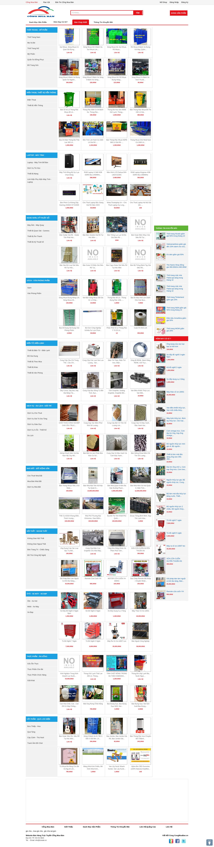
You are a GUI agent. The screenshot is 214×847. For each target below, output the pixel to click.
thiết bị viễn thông (35, 105)
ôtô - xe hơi (32, 601)
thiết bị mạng (32, 174)
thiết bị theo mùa (34, 362)
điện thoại (31, 100)
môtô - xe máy (33, 607)
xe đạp (30, 612)
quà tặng (31, 732)
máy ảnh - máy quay (35, 225)
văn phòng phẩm (34, 293)
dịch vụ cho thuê (34, 413)
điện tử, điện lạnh (35, 343)
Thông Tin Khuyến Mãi (103, 22)
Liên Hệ (169, 827)
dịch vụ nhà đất (34, 487)
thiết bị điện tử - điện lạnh (38, 350)
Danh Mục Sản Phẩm (91, 827)
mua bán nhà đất (34, 481)
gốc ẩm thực (32, 664)
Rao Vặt (46, 2)
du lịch (30, 435)
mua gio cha (38, 831)
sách (29, 288)
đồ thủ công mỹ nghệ (36, 555)
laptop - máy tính (35, 155)
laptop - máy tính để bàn (37, 162)
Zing (171, 841)
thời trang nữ (33, 48)
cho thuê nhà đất (34, 476)
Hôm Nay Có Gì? (61, 22)
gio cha (29, 831)
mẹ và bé (31, 43)
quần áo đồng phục (35, 60)
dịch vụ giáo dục (34, 424)
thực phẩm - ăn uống (37, 656)
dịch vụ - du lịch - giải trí (39, 406)
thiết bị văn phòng (35, 373)
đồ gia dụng (32, 356)
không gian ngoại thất (36, 544)
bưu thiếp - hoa (34, 726)
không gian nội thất (35, 538)
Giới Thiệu (68, 827)
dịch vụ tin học (33, 168)
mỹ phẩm (31, 54)
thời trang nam (33, 37)
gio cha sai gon (50, 831)
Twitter (184, 841)
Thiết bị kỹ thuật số (35, 242)
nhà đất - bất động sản (38, 468)
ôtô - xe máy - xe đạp (37, 594)
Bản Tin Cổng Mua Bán (64, 2)
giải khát (31, 680)
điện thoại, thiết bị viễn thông (41, 93)
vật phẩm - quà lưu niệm (38, 719)
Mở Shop (163, 2)
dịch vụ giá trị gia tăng (37, 419)
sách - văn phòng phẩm (38, 280)
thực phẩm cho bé (35, 669)
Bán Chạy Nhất (80, 22)
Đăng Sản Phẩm (178, 13)
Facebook (177, 841)
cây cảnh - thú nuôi (35, 737)
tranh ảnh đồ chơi (35, 743)
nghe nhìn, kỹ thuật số (38, 218)
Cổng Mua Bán (32, 2)
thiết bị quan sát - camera (38, 231)
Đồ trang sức (33, 65)
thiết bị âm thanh (34, 236)
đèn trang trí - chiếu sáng (38, 550)
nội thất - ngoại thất (37, 531)
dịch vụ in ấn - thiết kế (36, 430)
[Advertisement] (171, 44)
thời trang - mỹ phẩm (37, 30)
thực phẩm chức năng (36, 675)
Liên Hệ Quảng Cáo (147, 827)
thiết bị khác (32, 367)
